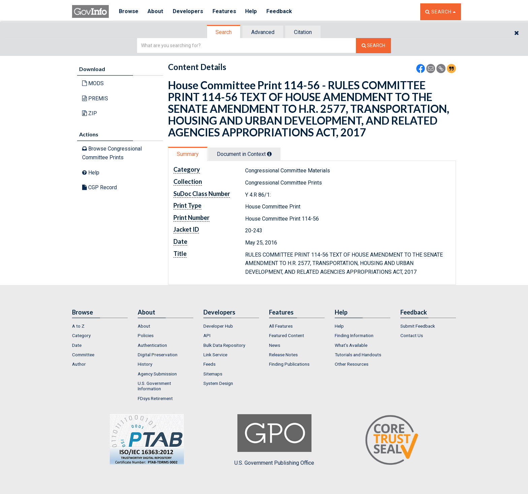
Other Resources (351, 364)
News (274, 345)
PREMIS (95, 98)
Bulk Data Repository (224, 345)
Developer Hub (218, 326)
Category (81, 335)
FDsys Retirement (155, 398)
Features (225, 11)
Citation (303, 32)
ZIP (89, 113)
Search (224, 32)
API (206, 335)
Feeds (209, 364)
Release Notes (283, 354)
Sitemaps (212, 373)
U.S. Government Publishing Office (274, 440)
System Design (218, 383)
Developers (189, 11)
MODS (93, 83)
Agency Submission (157, 373)
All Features (281, 326)
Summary (188, 154)
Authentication (152, 345)
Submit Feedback (417, 326)
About (156, 11)
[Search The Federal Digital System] (373, 45)
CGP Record (99, 187)
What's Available (351, 345)
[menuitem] (100, 326)
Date (76, 345)
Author (79, 364)
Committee (83, 354)
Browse (128, 11)
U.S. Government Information (154, 386)
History (145, 364)
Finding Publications (289, 364)
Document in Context (244, 154)
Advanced (262, 32)
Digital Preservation (157, 354)
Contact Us (411, 335)
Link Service (215, 354)
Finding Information (354, 335)
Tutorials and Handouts (358, 354)
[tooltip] (269, 154)
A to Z (78, 326)
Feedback (281, 11)
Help (253, 11)
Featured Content (286, 335)
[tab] (224, 32)
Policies (146, 335)
